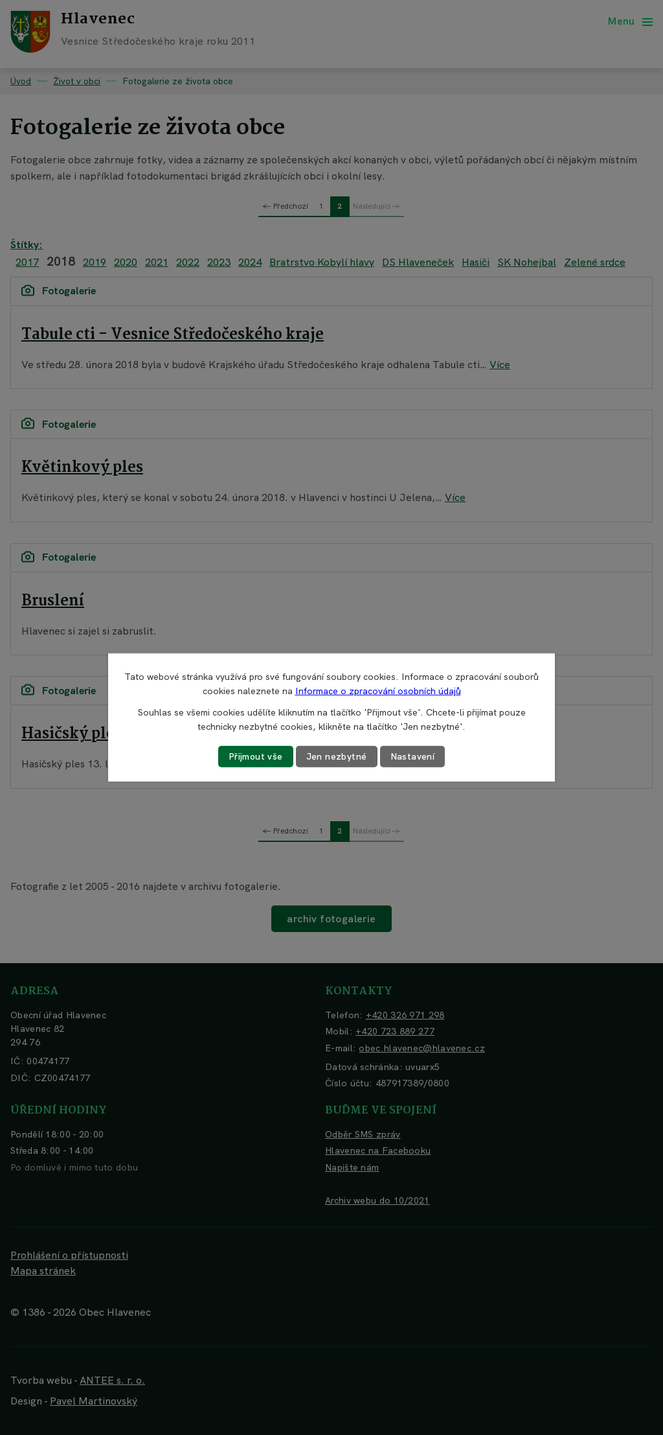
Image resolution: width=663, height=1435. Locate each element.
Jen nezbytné (336, 756)
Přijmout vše (256, 756)
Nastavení (412, 756)
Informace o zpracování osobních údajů (378, 691)
